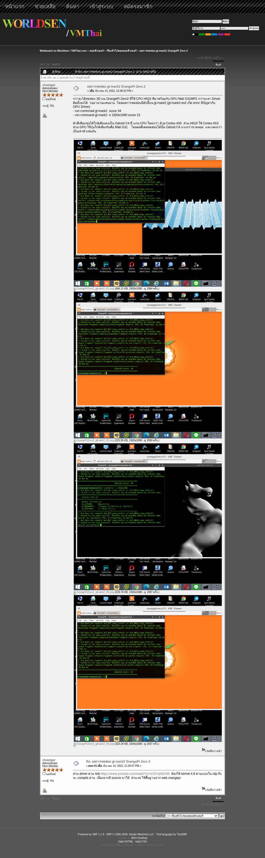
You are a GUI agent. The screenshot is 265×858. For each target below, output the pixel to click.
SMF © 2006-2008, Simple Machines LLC (130, 834)
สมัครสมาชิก (138, 6)
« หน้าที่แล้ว (204, 58)
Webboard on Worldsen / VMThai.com (63, 50)
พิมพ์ (218, 64)
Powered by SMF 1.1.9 (91, 834)
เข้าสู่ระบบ (101, 6)
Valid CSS (141, 841)
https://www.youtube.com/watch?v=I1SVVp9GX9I (135, 774)
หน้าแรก (14, 6)
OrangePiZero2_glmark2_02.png (94, 440)
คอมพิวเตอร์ (97, 50)
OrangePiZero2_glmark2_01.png (94, 288)
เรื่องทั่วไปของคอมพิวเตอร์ (121, 50)
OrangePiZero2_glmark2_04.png (94, 743)
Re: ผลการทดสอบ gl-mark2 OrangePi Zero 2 (118, 761)
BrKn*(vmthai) (139, 838)
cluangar (49, 85)
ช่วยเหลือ (45, 6)
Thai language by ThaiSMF (171, 834)
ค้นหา (72, 6)
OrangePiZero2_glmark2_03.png (94, 592)
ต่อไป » (219, 58)
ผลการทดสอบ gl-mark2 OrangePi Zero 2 (163, 50)
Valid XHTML (125, 841)
